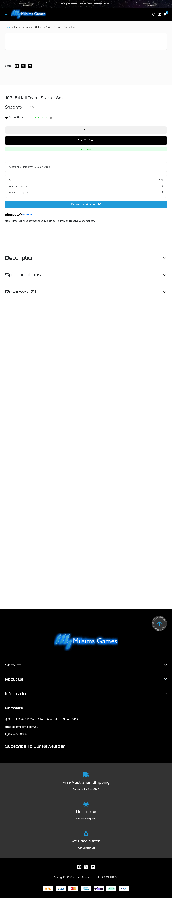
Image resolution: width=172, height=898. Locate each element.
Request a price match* (86, 204)
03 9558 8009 (16, 734)
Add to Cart (86, 140)
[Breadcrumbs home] (8, 27)
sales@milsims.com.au (21, 726)
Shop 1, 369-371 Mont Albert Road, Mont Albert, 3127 (41, 719)
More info (19, 214)
